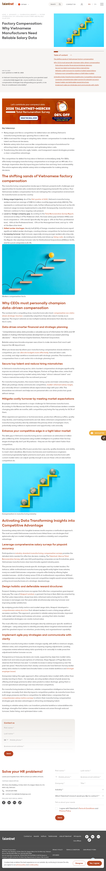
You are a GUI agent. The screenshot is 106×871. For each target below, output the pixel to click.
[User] (82, 4)
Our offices (77, 841)
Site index (56, 855)
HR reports (77, 836)
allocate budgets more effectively (34, 352)
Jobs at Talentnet (65, 836)
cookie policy (33, 865)
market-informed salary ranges (60, 384)
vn (95, 4)
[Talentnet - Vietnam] (23, 4)
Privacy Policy (65, 811)
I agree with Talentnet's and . (78, 809)
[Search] (55, 4)
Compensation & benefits (28, 14)
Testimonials (52, 836)
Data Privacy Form (89, 849)
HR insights (13, 14)
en (89, 4)
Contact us (28, 836)
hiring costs (58, 237)
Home (4, 14)
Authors (43, 836)
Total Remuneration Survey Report (59, 213)
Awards (36, 836)
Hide (63, 55)
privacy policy (21, 865)
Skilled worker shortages (14, 228)
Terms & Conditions (87, 808)
